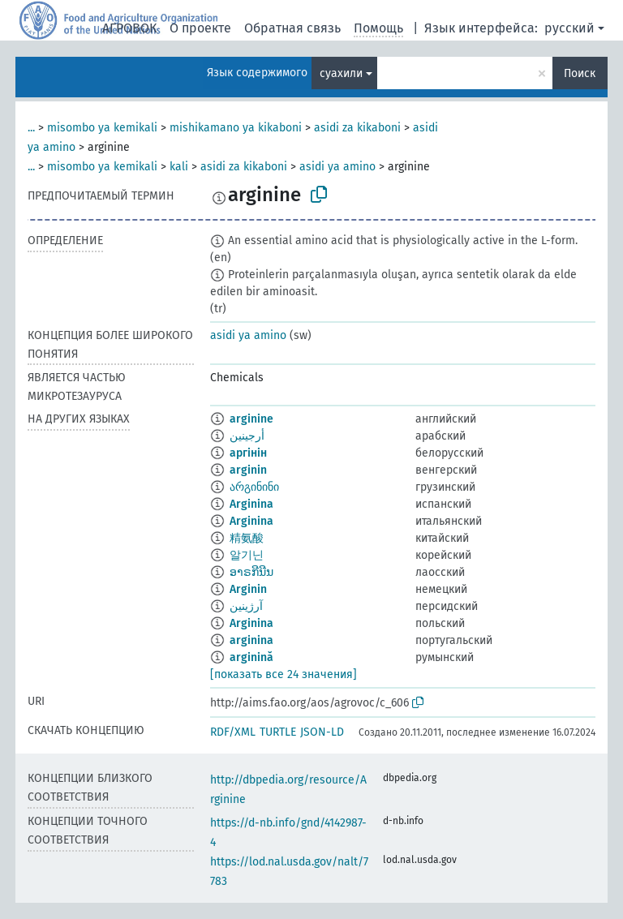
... (31, 128)
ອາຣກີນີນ (251, 572)
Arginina (251, 504)
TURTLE (278, 732)
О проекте (200, 28)
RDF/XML (233, 732)
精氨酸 (247, 538)
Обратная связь (292, 28)
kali (179, 167)
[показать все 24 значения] (283, 674)
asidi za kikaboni (357, 128)
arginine (251, 419)
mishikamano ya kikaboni (236, 128)
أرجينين (247, 436)
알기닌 (247, 555)
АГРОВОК (129, 28)
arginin (248, 470)
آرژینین (246, 606)
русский (569, 28)
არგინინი (254, 487)
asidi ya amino (337, 167)
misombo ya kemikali (102, 128)
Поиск (579, 73)
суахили (341, 73)
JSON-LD (322, 732)
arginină (251, 657)
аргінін (248, 453)
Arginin (248, 589)
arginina (251, 640)
